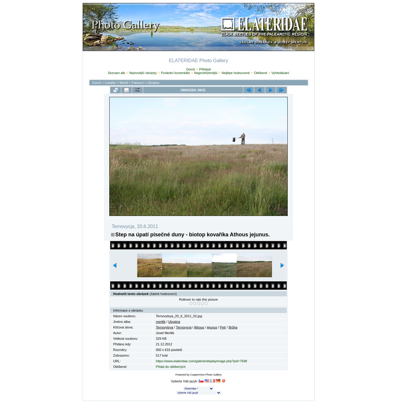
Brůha (233, 327)
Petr (223, 327)
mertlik (160, 321)
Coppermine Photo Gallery (206, 374)
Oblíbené (260, 73)
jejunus (212, 327)
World (123, 82)
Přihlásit (205, 69)
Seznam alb (116, 73)
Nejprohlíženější (205, 73)
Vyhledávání (280, 73)
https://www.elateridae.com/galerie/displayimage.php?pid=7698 (201, 361)
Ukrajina (153, 82)
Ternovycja (184, 327)
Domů (190, 69)
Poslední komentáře (175, 73)
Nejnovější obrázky (143, 73)
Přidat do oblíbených (170, 366)
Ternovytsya (164, 327)
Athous (199, 327)
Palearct (137, 82)
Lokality (110, 82)
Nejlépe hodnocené (236, 73)
